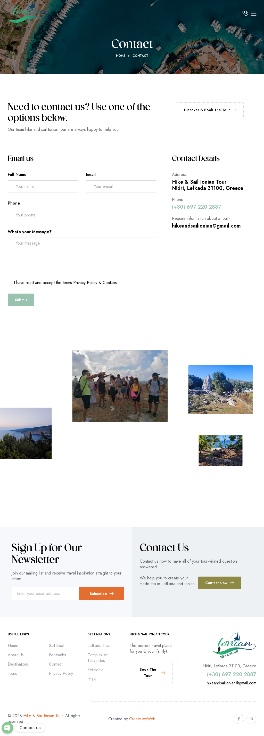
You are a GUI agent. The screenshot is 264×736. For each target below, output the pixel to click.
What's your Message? (30, 232)
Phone (14, 203)
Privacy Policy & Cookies (95, 283)
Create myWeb (142, 719)
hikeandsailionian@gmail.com (206, 226)
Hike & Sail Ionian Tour (43, 716)
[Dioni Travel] (214, 274)
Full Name (17, 174)
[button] (210, 109)
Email (91, 174)
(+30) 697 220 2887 (196, 207)
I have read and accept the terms (65, 283)
